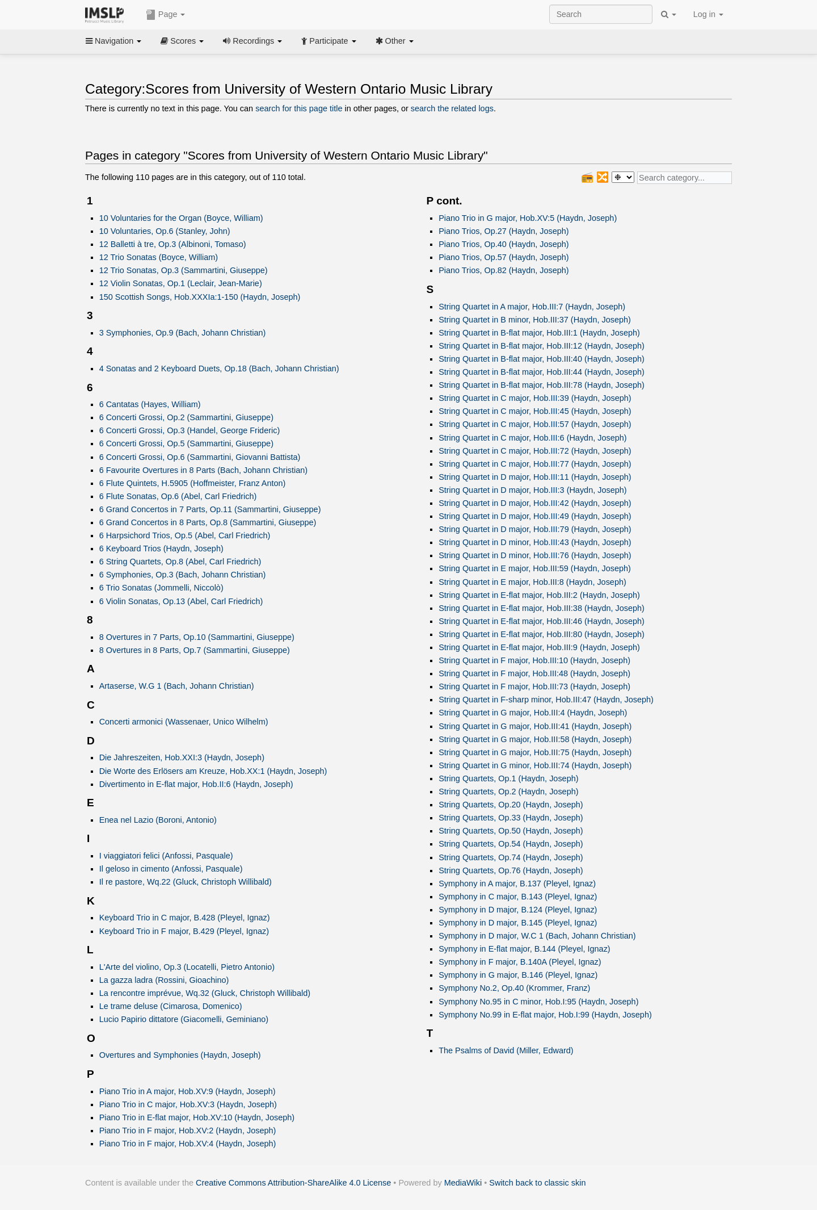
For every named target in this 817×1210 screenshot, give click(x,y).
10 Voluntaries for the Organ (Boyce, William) (181, 218)
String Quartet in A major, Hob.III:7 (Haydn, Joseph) (532, 306)
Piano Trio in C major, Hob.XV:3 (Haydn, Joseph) (188, 1104)
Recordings (252, 40)
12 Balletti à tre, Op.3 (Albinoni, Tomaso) (172, 244)
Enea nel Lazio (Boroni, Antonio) (158, 819)
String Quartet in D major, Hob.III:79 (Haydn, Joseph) (535, 529)
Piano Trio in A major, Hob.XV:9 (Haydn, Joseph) (187, 1091)
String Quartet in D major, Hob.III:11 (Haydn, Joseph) (535, 477)
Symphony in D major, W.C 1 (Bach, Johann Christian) (537, 935)
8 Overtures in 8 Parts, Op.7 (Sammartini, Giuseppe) (194, 650)
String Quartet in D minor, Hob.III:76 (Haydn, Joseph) (535, 555)
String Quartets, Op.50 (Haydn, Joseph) (511, 830)
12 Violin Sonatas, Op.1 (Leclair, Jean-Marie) (180, 283)
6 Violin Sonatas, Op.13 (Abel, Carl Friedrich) (181, 601)
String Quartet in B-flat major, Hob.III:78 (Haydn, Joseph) (542, 385)
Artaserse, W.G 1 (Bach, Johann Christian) (176, 685)
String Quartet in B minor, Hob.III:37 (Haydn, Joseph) (535, 319)
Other (395, 40)
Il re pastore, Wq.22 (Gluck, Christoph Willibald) (185, 881)
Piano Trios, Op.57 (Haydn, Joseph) (504, 257)
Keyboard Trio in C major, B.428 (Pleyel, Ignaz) (184, 917)
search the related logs (452, 108)
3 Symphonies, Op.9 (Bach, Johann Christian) (182, 332)
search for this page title (298, 108)
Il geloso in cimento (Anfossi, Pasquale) (171, 868)
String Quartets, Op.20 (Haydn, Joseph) (511, 804)
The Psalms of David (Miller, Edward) (506, 1050)
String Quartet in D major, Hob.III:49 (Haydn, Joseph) (535, 516)
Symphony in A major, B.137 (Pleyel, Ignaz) (517, 883)
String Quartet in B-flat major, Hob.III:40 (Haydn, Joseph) (542, 358)
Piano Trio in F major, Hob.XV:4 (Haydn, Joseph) (187, 1143)
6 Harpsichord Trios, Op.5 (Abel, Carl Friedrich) (185, 535)
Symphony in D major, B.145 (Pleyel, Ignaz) (518, 922)
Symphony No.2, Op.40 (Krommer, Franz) (514, 988)
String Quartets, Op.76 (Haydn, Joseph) (511, 870)
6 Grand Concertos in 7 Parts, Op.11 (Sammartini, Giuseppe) (210, 509)
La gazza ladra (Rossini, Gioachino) (164, 980)
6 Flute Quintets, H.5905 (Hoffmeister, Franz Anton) (192, 483)
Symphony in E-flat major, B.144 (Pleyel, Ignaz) (524, 948)
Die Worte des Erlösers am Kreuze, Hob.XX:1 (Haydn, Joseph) (213, 771)
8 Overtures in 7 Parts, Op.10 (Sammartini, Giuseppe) (196, 637)
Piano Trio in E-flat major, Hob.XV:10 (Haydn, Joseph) (197, 1117)
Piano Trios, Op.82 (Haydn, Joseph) (504, 270)
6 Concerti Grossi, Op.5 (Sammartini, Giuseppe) (186, 443)
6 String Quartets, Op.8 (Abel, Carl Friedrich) (180, 561)
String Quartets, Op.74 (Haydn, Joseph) (511, 857)
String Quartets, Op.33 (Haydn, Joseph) (511, 817)
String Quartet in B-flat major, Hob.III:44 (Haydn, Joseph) (542, 371)
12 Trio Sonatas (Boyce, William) (158, 257)
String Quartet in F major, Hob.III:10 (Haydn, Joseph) (534, 660)
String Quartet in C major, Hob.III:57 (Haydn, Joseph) (535, 424)
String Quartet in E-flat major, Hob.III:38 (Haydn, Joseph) (542, 608)
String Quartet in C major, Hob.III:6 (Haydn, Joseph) (532, 437)
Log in (708, 14)
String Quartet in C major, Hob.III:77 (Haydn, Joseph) (535, 463)
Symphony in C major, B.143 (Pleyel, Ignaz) (518, 896)
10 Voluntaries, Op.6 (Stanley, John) (164, 231)
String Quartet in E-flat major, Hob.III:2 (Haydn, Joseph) (539, 595)
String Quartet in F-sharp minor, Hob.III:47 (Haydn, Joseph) (546, 699)
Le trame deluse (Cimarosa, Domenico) (170, 1006)
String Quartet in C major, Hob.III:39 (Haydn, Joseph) (535, 398)
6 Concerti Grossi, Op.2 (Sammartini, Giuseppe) (186, 417)
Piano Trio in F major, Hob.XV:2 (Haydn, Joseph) (187, 1130)
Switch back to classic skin (537, 1182)
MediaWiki (463, 1182)
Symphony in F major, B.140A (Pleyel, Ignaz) (520, 961)
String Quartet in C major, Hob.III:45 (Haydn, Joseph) (535, 411)
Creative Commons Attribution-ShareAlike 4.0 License (293, 1182)
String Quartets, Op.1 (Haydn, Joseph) (508, 778)
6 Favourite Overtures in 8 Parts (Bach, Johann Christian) (203, 470)
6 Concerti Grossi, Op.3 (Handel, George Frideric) (189, 430)
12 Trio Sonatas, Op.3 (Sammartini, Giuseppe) (183, 270)
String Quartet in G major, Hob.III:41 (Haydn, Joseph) (535, 726)
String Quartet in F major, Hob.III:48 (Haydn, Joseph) (534, 673)
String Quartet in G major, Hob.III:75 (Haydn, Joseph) (535, 752)
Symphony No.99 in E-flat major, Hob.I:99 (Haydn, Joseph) (545, 1014)
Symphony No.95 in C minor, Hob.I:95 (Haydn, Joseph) (538, 1001)
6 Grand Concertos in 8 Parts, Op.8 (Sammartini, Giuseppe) (208, 522)
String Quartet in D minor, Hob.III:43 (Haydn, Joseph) (535, 542)
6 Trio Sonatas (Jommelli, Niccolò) (161, 587)
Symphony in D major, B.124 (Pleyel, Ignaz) (518, 909)
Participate (328, 40)
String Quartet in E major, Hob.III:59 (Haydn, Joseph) (535, 568)
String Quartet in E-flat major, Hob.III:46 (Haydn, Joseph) (542, 621)
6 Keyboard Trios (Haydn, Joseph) (161, 548)
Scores (182, 40)
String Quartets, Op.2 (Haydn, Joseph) (508, 791)
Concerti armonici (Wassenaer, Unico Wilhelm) (183, 721)
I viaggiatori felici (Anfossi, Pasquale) (166, 855)
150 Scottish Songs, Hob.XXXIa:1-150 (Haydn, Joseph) (200, 297)
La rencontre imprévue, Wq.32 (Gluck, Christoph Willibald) (204, 993)
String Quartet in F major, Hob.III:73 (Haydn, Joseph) (534, 686)
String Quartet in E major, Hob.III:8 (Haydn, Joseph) (532, 582)
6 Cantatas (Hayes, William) (150, 404)
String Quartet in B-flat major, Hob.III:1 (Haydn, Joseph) (539, 332)
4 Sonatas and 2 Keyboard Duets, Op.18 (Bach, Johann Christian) (219, 368)
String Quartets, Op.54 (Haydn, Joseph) (511, 843)
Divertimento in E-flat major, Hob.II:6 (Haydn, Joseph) (196, 784)
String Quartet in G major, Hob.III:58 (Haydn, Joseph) (535, 739)
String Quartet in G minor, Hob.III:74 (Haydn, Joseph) (535, 765)
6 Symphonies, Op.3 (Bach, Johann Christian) (182, 574)
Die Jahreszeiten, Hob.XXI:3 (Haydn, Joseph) (181, 757)
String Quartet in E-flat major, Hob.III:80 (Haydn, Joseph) (542, 634)
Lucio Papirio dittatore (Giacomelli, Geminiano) (184, 1019)
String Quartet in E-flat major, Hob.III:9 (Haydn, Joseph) (539, 647)
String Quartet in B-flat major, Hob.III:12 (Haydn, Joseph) (542, 345)
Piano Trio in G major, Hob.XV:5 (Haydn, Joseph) (528, 218)
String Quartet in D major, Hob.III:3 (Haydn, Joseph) (532, 490)
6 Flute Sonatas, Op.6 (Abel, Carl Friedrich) (178, 496)
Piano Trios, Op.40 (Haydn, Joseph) (504, 244)
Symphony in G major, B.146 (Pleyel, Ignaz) (518, 974)
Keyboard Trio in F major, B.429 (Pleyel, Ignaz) (184, 931)
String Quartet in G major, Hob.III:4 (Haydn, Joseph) (533, 712)
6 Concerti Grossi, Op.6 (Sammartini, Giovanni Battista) (200, 457)
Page (166, 15)
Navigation (113, 40)
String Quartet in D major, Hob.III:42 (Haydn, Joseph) (535, 503)
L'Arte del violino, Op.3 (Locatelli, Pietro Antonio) (187, 967)
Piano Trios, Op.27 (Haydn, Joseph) (504, 231)
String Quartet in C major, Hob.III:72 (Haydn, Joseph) (535, 450)
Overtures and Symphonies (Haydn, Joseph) (180, 1055)
